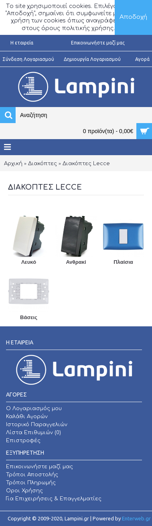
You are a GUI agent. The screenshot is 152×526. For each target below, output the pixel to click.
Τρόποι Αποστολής (32, 474)
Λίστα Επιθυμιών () (33, 432)
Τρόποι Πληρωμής (31, 483)
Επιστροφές (23, 440)
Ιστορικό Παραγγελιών (36, 424)
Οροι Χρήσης (24, 491)
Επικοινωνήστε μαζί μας (39, 466)
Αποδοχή (133, 17)
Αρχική (13, 163)
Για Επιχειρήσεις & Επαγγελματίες (53, 499)
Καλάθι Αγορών (27, 416)
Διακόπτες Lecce (86, 163)
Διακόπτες (42, 163)
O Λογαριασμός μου (34, 408)
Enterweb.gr (136, 518)
